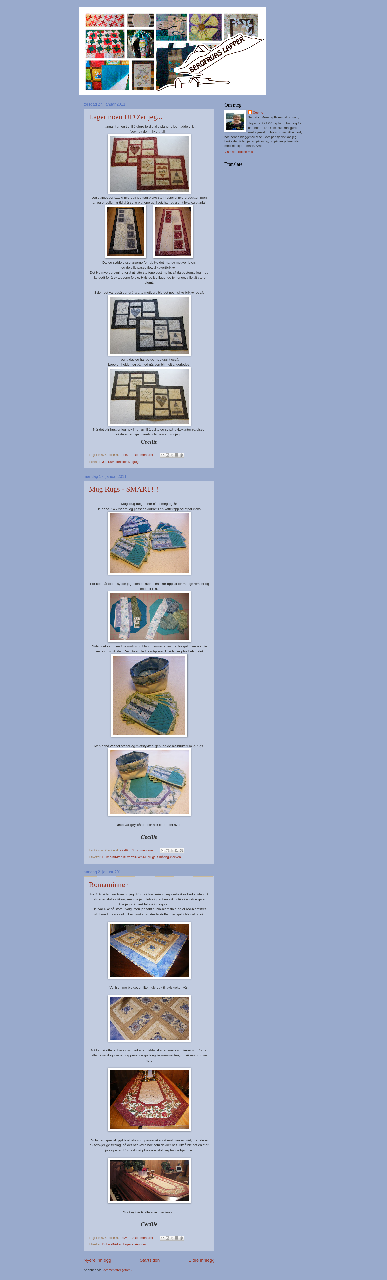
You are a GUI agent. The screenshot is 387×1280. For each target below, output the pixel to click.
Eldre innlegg (201, 1260)
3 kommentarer (142, 850)
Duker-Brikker (111, 857)
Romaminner (108, 884)
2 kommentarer (142, 1238)
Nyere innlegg (97, 1260)
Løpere (128, 1244)
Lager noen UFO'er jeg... (126, 117)
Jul (104, 462)
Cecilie (258, 112)
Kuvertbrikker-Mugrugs (124, 462)
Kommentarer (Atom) (117, 1270)
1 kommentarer (142, 455)
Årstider (140, 1244)
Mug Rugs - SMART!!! (123, 489)
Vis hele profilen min (238, 152)
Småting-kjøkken (169, 857)
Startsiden (150, 1260)
